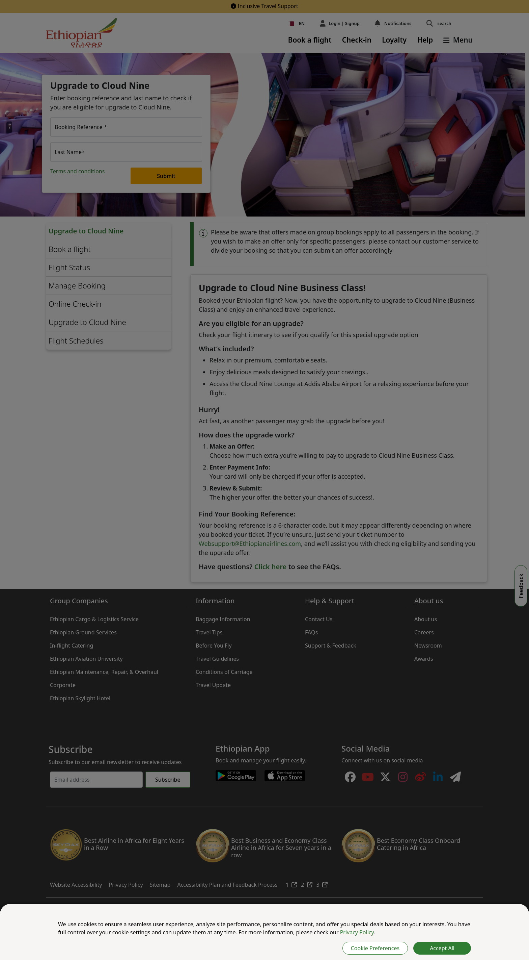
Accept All (442, 948)
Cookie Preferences (375, 948)
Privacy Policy (357, 932)
